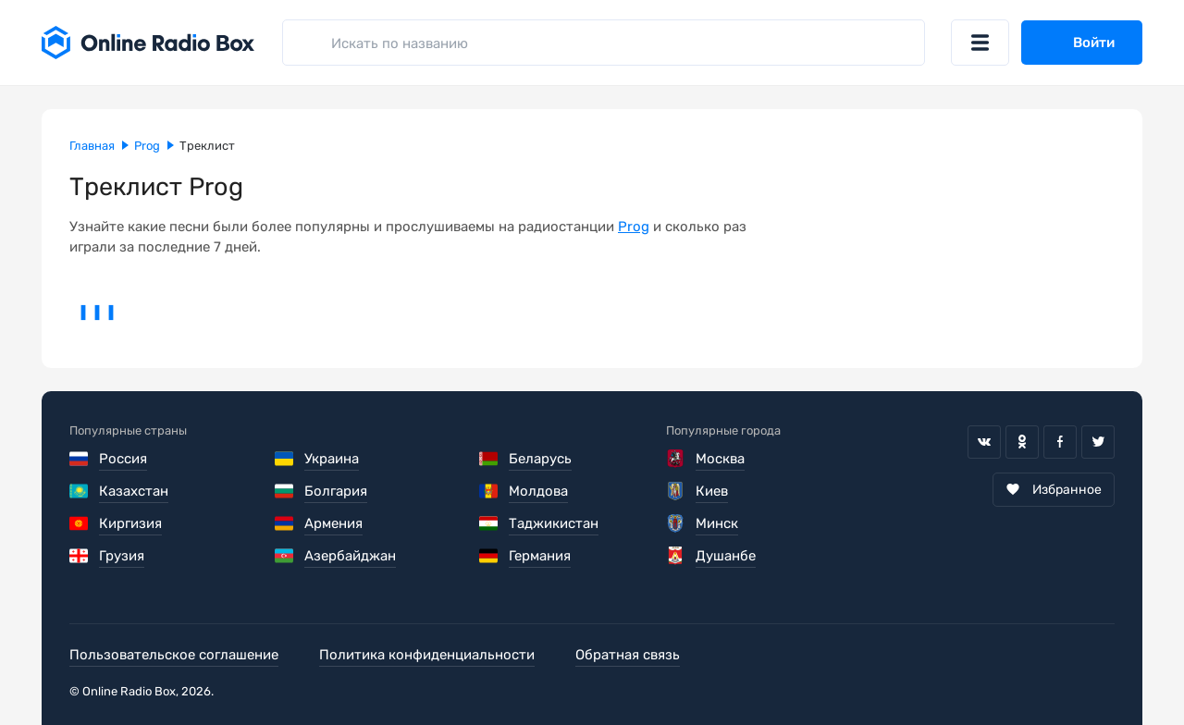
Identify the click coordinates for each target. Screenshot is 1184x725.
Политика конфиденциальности (427, 654)
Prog (633, 226)
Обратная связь (627, 654)
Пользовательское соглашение (173, 654)
